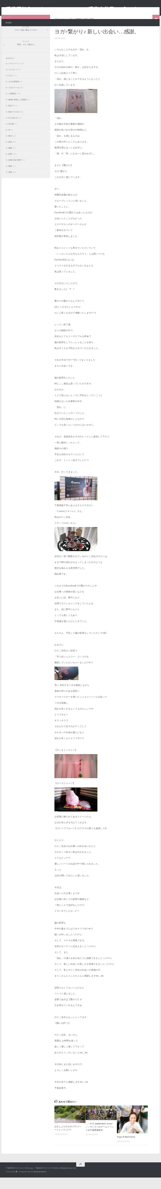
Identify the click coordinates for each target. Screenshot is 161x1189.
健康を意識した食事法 (17, 111)
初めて (11, 117)
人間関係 (78, 30)
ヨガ (70, 30)
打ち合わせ (13, 129)
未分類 (11, 135)
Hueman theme (40, 1183)
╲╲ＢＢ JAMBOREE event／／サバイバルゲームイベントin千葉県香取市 (100, 1138)
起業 (91, 30)
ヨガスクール (13, 99)
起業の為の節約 (14, 171)
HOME (9, 22)
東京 (10, 147)
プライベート (60, 30)
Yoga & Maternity (126, 1148)
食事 (10, 184)
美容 (86, 30)
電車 (10, 177)
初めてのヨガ (13, 123)
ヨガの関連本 (13, 93)
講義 (10, 159)
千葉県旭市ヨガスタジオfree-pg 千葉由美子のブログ (71, 9)
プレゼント (13, 81)
